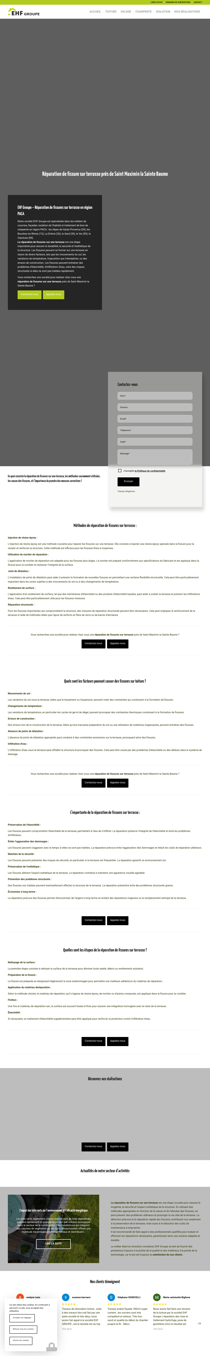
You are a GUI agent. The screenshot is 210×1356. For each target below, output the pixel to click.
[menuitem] (156, 2)
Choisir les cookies (21, 1340)
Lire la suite (53, 1243)
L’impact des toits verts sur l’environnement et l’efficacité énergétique (53, 1210)
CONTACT (198, 2)
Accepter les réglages (22, 1318)
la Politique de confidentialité (150, 471)
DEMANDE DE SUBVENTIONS (178, 2)
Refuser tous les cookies (23, 1329)
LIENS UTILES (156, 2)
